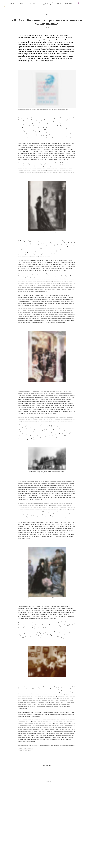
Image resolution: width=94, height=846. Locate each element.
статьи (59, 3)
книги (12, 3)
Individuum (69, 747)
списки (22, 3)
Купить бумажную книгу (24, 753)
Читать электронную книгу (25, 751)
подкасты (33, 3)
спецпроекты (69, 3)
